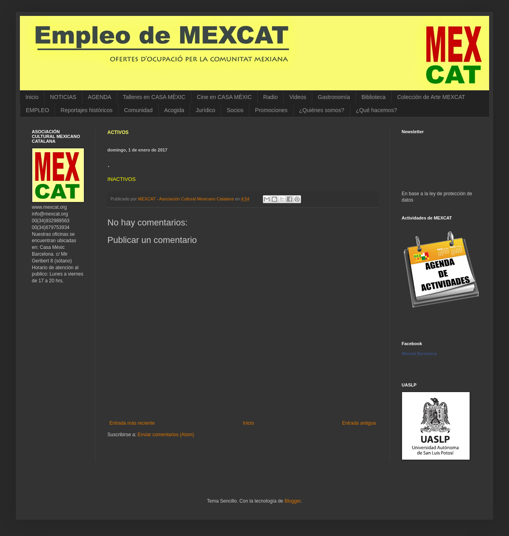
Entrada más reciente (132, 423)
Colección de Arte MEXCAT (431, 97)
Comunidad (138, 110)
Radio (270, 97)
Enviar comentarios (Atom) (166, 434)
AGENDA (99, 97)
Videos (297, 97)
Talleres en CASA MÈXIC (154, 97)
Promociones (271, 110)
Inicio (32, 97)
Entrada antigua (359, 423)
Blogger (292, 501)
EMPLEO (37, 110)
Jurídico (205, 110)
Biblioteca (373, 97)
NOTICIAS (63, 97)
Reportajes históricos (86, 110)
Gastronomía (334, 97)
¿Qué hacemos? (376, 110)
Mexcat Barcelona (419, 353)
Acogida (174, 110)
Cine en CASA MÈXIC (224, 97)
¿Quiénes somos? (321, 110)
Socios (235, 110)
